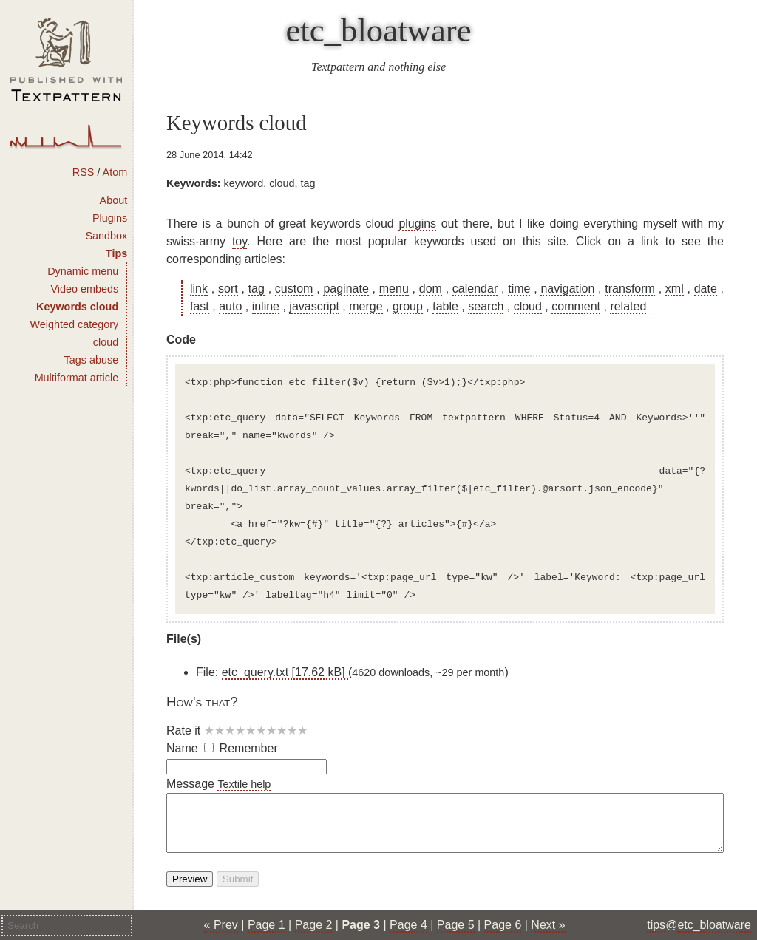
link (199, 288)
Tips (116, 253)
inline (265, 306)
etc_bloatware (378, 30)
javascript (314, 306)
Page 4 (408, 925)
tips (656, 925)
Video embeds (84, 289)
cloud (528, 306)
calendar (475, 288)
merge (365, 306)
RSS (83, 172)
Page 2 (314, 925)
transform (630, 288)
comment (575, 306)
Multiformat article (77, 378)
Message (190, 783)
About (114, 200)
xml (674, 288)
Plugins (109, 218)
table (445, 306)
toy (239, 241)
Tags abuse (91, 360)
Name (182, 748)
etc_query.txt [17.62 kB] (285, 672)
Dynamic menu (82, 271)
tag (256, 288)
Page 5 (456, 925)
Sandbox (106, 236)
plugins (417, 223)
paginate (345, 288)
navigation (567, 288)
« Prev (221, 925)
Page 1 (266, 925)
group (408, 306)
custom (294, 288)
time (519, 288)
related (628, 306)
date (705, 288)
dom (430, 288)
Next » (548, 925)
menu (394, 288)
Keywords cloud (77, 307)
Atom (115, 172)
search (485, 306)
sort (228, 288)
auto (230, 306)
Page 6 (503, 925)
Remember (249, 748)
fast (199, 306)
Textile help (244, 784)
